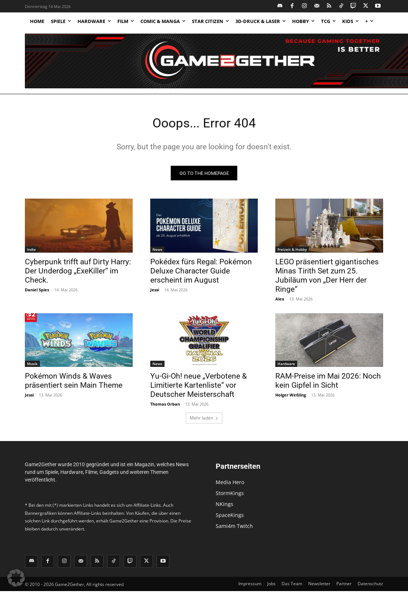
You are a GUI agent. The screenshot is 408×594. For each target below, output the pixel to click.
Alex (279, 301)
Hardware (286, 366)
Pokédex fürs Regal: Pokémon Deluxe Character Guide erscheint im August (201, 273)
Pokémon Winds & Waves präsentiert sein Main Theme (73, 383)
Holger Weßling (290, 397)
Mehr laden (204, 420)
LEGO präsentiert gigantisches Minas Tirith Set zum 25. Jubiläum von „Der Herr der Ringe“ (327, 278)
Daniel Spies (37, 292)
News (157, 251)
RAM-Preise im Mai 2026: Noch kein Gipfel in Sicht (328, 383)
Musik (32, 366)
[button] (16, 578)
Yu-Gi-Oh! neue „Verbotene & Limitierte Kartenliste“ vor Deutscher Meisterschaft (198, 387)
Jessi (154, 292)
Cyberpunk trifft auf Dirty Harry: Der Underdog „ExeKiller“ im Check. (78, 273)
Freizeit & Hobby (292, 251)
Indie (31, 251)
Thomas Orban (165, 406)
